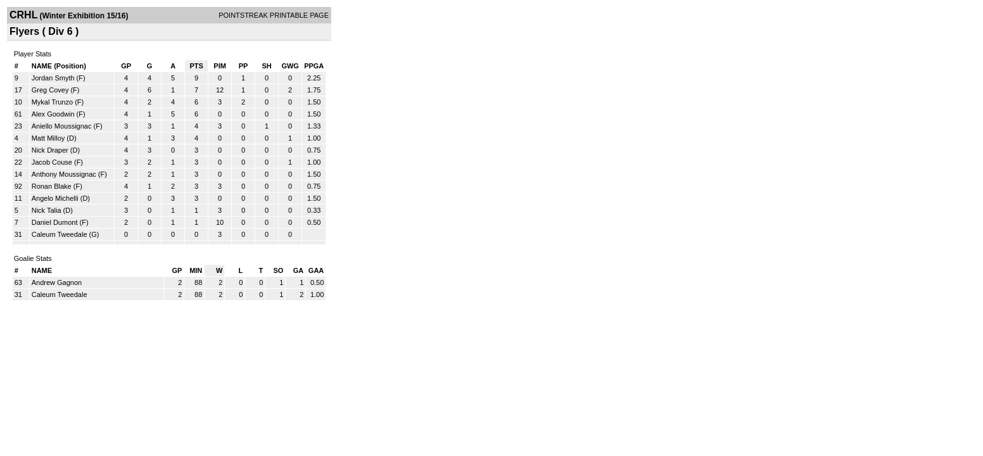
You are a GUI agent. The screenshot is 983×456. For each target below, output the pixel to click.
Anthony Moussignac (64, 174)
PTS (196, 66)
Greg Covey (50, 90)
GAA (316, 270)
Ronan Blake (52, 186)
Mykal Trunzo (52, 102)
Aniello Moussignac (62, 126)
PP (243, 66)
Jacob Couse (52, 162)
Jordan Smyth (53, 78)
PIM (219, 66)
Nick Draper (50, 150)
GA (298, 270)
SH (266, 66)
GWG (290, 66)
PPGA (314, 66)
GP (126, 66)
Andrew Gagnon (57, 282)
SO (278, 270)
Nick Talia (46, 210)
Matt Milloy (48, 138)
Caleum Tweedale (59, 234)
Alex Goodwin (53, 114)
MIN (195, 270)
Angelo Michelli (55, 198)
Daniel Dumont (55, 222)
